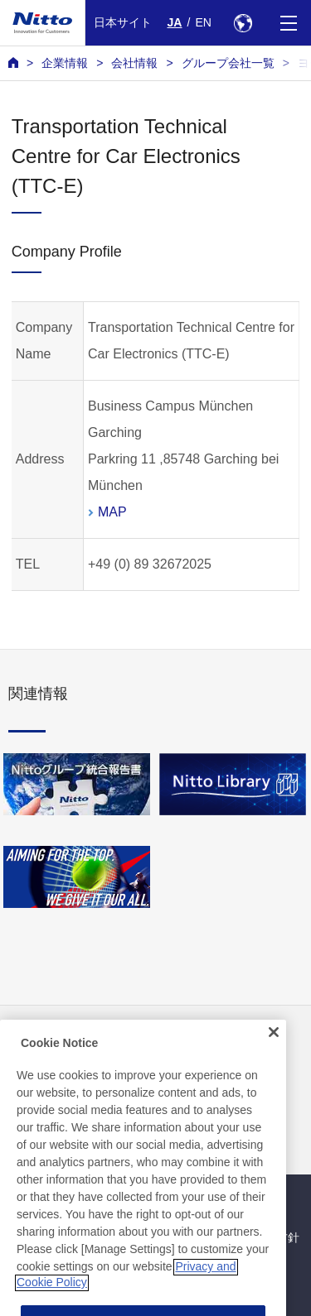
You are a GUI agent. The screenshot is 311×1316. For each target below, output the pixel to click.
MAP (112, 512)
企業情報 (64, 63)
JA (175, 22)
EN (203, 22)
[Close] (273, 1048)
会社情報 (134, 63)
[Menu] (288, 23)
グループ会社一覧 (228, 63)
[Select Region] (242, 23)
